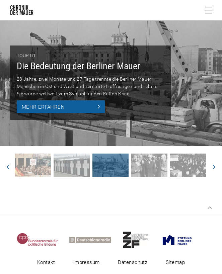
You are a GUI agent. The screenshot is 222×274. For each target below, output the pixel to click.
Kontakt (46, 262)
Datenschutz (132, 262)
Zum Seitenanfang (209, 207)
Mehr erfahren (43, 107)
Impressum (86, 262)
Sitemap (175, 262)
